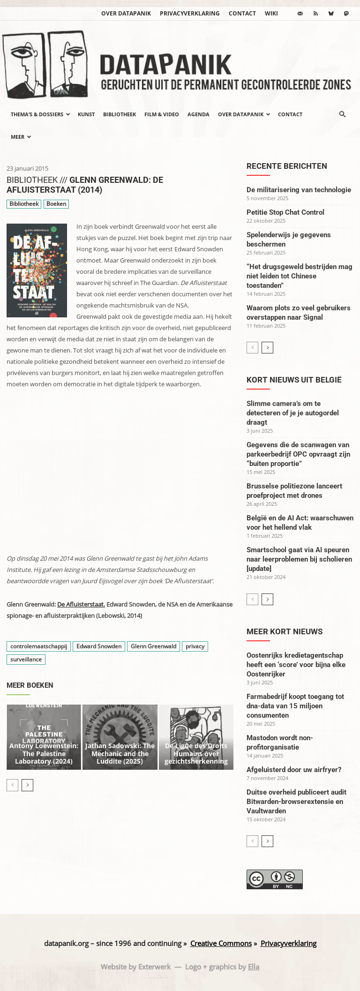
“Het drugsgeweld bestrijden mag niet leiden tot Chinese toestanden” (299, 276)
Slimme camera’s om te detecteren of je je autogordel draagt (293, 413)
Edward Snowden (98, 646)
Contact (242, 13)
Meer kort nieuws (284, 631)
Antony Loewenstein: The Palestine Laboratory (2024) (43, 742)
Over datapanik (126, 13)
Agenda (199, 114)
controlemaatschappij (38, 646)
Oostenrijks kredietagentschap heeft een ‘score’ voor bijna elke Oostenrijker (296, 664)
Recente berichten (287, 166)
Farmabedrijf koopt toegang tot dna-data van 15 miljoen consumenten (295, 706)
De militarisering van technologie (299, 190)
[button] (342, 114)
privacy (195, 646)
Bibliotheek (119, 114)
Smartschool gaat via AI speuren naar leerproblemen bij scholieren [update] (299, 559)
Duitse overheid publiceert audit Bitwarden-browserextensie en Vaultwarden (296, 801)
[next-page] (27, 772)
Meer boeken (30, 685)
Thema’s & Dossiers (40, 114)
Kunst (86, 114)
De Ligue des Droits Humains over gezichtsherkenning (196, 742)
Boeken (56, 204)
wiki (271, 13)
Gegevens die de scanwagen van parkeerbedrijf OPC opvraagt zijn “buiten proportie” (298, 454)
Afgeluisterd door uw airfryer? (294, 770)
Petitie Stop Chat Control (285, 212)
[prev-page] (12, 772)
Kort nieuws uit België (294, 379)
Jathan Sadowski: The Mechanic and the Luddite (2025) (120, 742)
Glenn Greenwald (153, 646)
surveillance (26, 659)
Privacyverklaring (190, 13)
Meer (21, 136)
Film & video (161, 114)
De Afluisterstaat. (81, 604)
